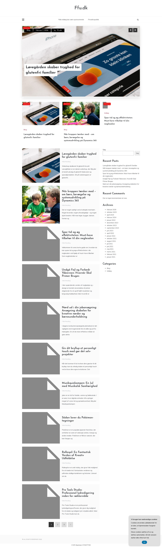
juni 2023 (110, 231)
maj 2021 (110, 249)
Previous (131, 30)
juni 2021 (110, 246)
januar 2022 (111, 236)
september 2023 (113, 228)
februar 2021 (111, 254)
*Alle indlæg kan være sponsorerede (71, 20)
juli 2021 (110, 244)
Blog (28, 30)
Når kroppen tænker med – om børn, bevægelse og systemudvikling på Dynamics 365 (80, 137)
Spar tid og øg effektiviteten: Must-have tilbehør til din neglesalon (118, 121)
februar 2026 (111, 210)
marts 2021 (111, 252)
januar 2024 (111, 220)
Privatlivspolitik (93, 20)
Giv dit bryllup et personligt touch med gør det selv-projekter (79, 351)
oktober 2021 (112, 238)
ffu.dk (59, 30)
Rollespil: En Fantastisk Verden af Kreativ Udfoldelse (76, 455)
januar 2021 (111, 257)
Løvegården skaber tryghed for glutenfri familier (53, 70)
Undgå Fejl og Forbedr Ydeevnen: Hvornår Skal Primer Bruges (77, 272)
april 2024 (110, 215)
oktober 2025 (112, 212)
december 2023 (112, 223)
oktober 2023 (112, 225)
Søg (104, 150)
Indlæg (106, 113)
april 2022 (110, 233)
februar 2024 (111, 217)
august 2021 (111, 241)
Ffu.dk (81, 8)
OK (144, 542)
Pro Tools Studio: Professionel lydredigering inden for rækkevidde (78, 493)
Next (135, 30)
